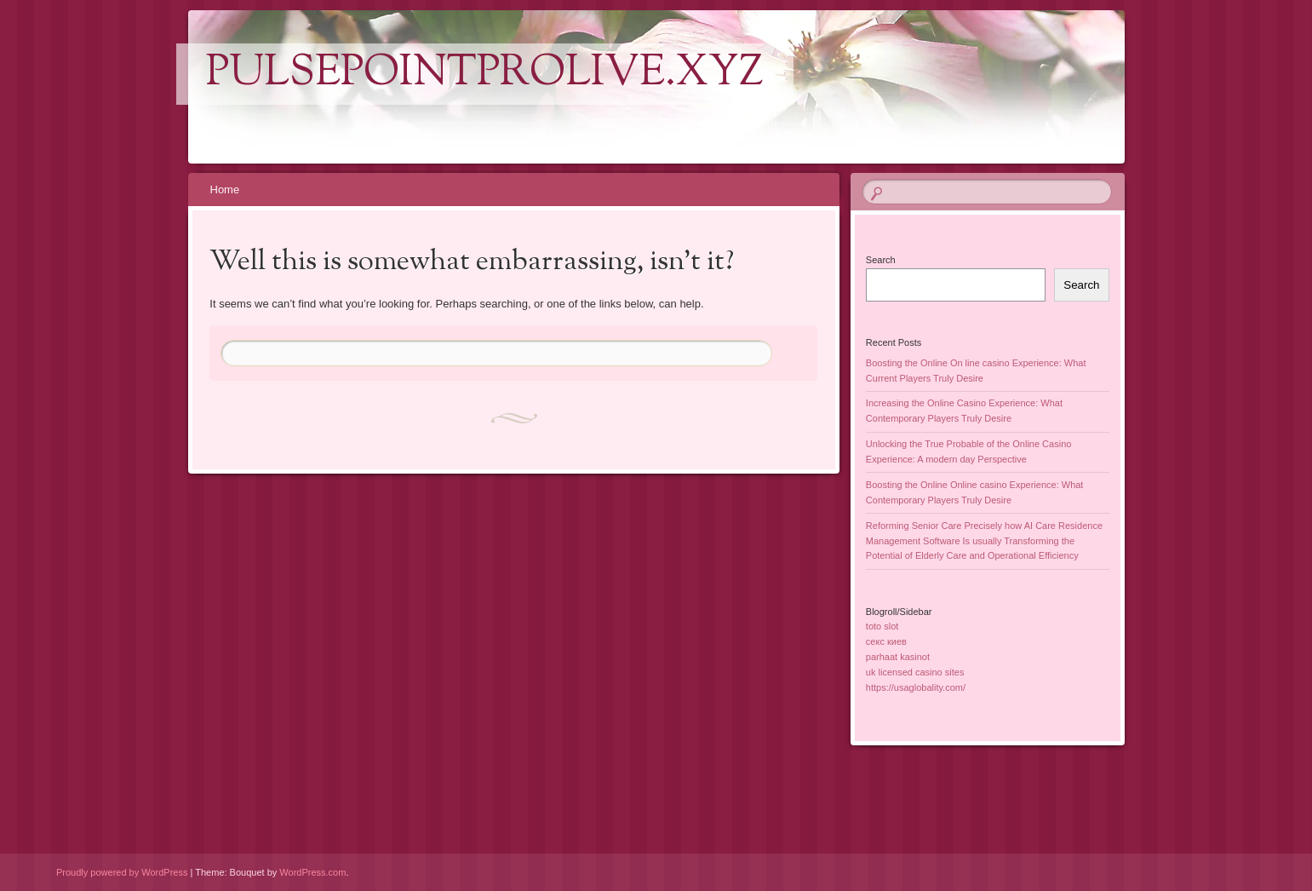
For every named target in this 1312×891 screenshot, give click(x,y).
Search (881, 260)
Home (225, 189)
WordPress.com (312, 872)
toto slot (882, 626)
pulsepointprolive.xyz (485, 74)
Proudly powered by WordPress (121, 872)
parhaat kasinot (898, 657)
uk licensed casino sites (915, 672)
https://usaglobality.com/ (915, 687)
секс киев (886, 641)
